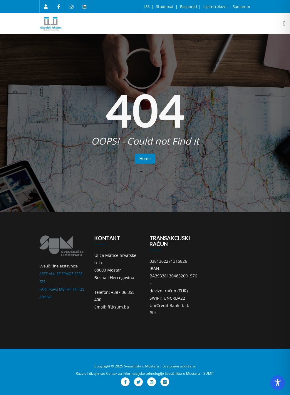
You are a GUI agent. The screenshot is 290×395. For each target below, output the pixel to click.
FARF (43, 289)
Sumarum (241, 6)
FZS (42, 281)
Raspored (189, 6)
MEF (62, 289)
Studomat (165, 6)
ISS (147, 6)
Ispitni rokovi (215, 6)
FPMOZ (67, 273)
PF (69, 289)
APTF (43, 273)
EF (59, 273)
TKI (74, 289)
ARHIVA (45, 296)
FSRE (79, 273)
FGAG (53, 289)
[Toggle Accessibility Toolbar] (278, 383)
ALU (52, 273)
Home (145, 158)
